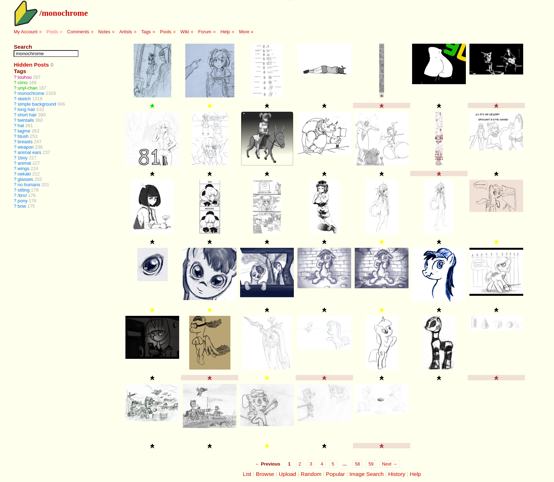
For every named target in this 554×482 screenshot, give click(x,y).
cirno (23, 82)
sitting (23, 190)
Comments (78, 31)
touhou (25, 77)
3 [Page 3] (311, 464)
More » (246, 31)
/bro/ (22, 195)
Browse (265, 474)
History (396, 474)
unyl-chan (28, 88)
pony (23, 200)
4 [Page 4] (322, 464)
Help (225, 31)
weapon (26, 147)
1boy (23, 157)
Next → (389, 464)
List (247, 474)
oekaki (24, 174)
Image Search (366, 474)
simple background (37, 104)
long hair (26, 109)
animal (24, 163)
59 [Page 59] (370, 464)
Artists (125, 31)
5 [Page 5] (332, 464)
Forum (204, 31)
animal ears (29, 152)
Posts (52, 31)
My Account (25, 31)
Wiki (185, 31)
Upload (287, 474)
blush (23, 136)
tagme (24, 131)
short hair (27, 114)
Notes (104, 31)
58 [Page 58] (357, 464)
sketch (24, 98)
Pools (165, 31)
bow (22, 206)
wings (23, 168)
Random (311, 474)
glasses (25, 179)
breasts (25, 141)
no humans (29, 184)
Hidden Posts (31, 65)
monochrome (65, 13)
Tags (146, 31)
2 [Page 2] (300, 464)
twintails (26, 120)
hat (21, 125)
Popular (335, 474)
